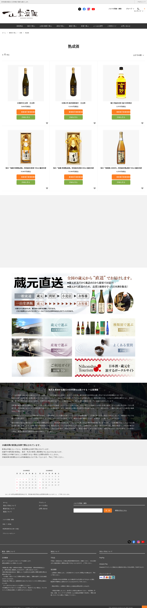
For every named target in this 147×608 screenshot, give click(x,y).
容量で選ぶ (85, 26)
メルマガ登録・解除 (116, 9)
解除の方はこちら (121, 509)
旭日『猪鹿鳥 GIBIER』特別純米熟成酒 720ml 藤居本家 (121, 167)
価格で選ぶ (73, 26)
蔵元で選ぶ (31, 26)
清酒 (21, 33)
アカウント (141, 2)
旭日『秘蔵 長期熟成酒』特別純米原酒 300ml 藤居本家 (73, 167)
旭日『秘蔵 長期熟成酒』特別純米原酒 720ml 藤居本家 (25, 167)
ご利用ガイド (112, 26)
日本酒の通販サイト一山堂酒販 (21, 601)
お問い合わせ (125, 26)
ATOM (8, 521)
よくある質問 (98, 26)
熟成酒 (27, 33)
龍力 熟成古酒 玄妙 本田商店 (121, 102)
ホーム (4, 33)
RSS (3, 521)
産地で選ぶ (60, 26)
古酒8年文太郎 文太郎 (26, 102)
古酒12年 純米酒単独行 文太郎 (73, 102)
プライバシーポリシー (9, 527)
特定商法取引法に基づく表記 (11, 524)
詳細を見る (26, 116)
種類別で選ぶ (12, 33)
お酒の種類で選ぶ (46, 26)
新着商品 (20, 26)
